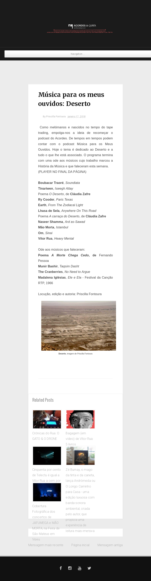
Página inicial (80, 545)
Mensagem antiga (110, 545)
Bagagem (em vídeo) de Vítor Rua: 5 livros (79, 438)
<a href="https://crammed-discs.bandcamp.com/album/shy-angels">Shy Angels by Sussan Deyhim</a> (75, 69)
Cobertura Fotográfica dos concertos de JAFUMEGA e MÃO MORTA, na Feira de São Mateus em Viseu (46, 522)
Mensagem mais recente (45, 545)
